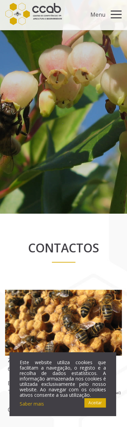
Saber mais (32, 404)
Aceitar (95, 403)
